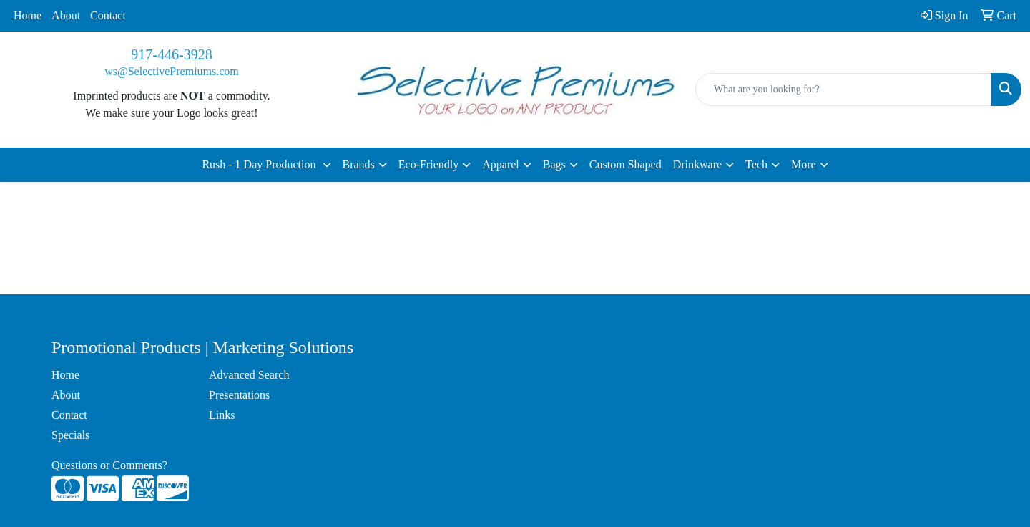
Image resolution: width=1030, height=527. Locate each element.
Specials (70, 435)
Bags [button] (554, 164)
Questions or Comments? (109, 465)
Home (27, 15)
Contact (108, 15)
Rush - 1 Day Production (260, 164)
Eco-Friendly (428, 164)
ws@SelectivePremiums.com (171, 71)
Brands (359, 164)
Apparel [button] (500, 164)
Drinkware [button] (697, 164)
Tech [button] (756, 164)
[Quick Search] (843, 89)
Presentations (239, 395)
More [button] (803, 164)
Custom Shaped (625, 164)
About (66, 15)
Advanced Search (249, 375)
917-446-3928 (171, 54)
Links (222, 415)
